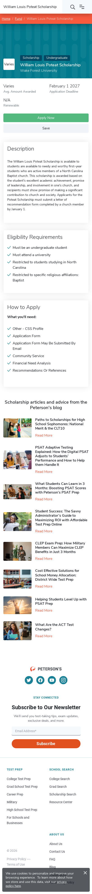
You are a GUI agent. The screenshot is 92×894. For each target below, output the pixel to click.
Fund (18, 19)
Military (12, 802)
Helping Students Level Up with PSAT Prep (61, 601)
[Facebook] (40, 680)
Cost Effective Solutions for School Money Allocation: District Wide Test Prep (57, 575)
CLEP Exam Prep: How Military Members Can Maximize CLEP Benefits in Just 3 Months (60, 547)
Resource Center (60, 802)
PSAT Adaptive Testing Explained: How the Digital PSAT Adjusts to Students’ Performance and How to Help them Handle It (62, 456)
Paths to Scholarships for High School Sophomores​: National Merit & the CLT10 (60, 424)
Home (6, 19)
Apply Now (46, 118)
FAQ (52, 859)
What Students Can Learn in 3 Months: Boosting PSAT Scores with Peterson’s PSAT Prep (60, 488)
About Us (55, 844)
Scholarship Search (62, 794)
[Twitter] (29, 680)
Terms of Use (16, 864)
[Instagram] (63, 680)
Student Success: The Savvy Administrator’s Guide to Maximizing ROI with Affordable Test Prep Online (61, 518)
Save (46, 128)
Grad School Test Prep (22, 786)
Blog (52, 867)
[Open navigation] (81, 6)
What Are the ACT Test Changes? (54, 627)
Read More (43, 435)
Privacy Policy (16, 859)
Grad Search (58, 786)
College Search (59, 779)
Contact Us (57, 851)
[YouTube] (52, 680)
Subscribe (46, 743)
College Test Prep (19, 779)
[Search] (72, 6)
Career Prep (15, 794)
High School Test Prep (22, 810)
